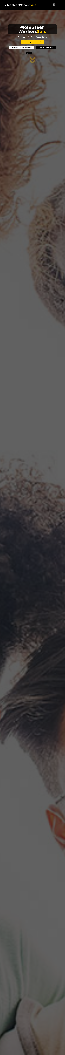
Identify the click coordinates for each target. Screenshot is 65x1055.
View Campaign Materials (32, 42)
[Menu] (54, 5)
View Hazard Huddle (46, 47)
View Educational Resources (22, 47)
